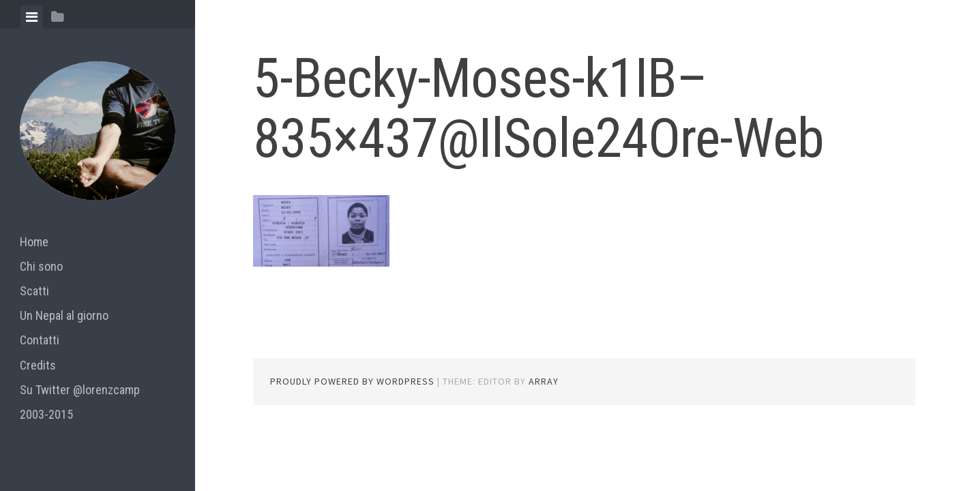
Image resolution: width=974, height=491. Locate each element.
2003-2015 (46, 414)
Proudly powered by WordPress (352, 381)
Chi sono (41, 266)
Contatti (39, 340)
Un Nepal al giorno (64, 315)
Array (544, 381)
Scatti (34, 291)
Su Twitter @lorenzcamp (80, 390)
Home (34, 242)
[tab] (31, 17)
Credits (38, 365)
